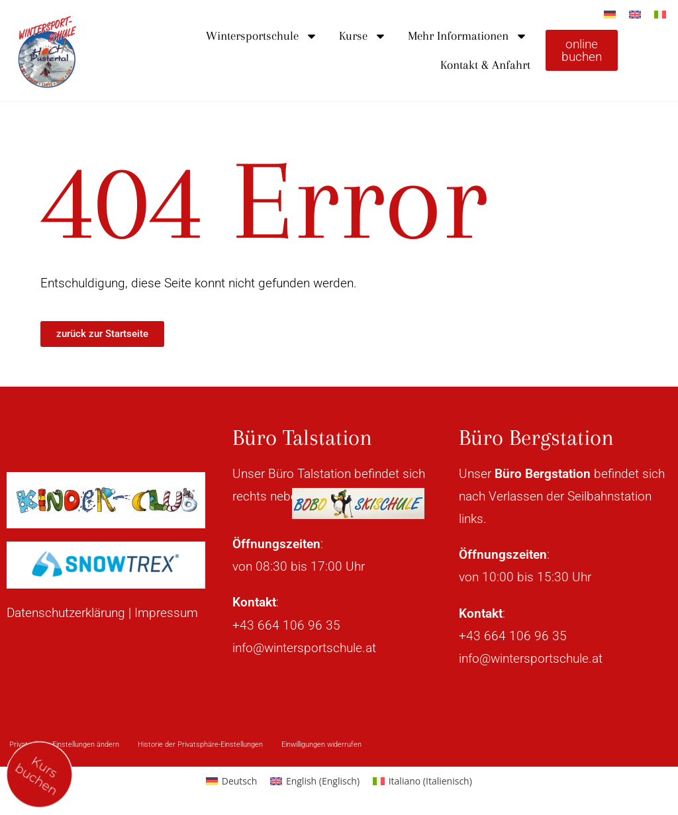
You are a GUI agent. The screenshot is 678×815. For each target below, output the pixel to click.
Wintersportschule (262, 36)
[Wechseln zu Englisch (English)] (315, 781)
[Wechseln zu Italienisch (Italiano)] (422, 781)
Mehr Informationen (468, 36)
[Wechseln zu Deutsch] (609, 14)
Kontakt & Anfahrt (485, 65)
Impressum (166, 612)
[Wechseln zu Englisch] (635, 14)
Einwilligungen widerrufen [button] (321, 744)
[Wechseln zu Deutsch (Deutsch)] (231, 781)
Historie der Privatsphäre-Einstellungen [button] (200, 744)
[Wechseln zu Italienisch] (660, 14)
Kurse (363, 36)
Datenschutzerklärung (66, 612)
